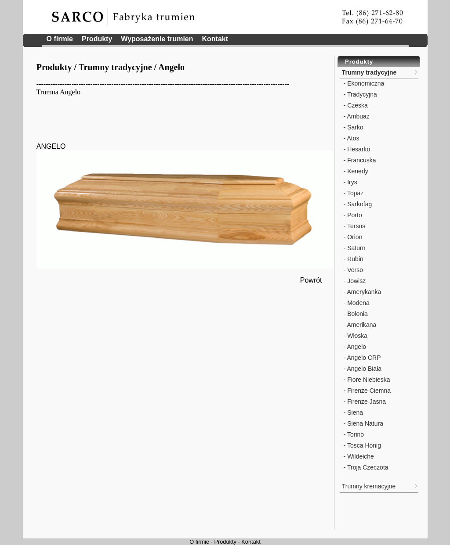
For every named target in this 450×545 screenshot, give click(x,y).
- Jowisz (354, 280)
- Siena (352, 412)
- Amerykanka (361, 291)
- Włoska (354, 335)
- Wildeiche (358, 456)
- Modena (356, 302)
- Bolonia (355, 313)
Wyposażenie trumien (157, 39)
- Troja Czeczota (365, 467)
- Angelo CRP (361, 357)
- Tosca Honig (361, 445)
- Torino (353, 434)
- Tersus (353, 225)
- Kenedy (355, 171)
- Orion (352, 236)
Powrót (311, 280)
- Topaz (353, 193)
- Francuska (359, 160)
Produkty (97, 39)
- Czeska (355, 105)
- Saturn (354, 247)
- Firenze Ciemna (366, 390)
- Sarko (352, 127)
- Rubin (352, 258)
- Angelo (354, 346)
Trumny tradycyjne (115, 67)
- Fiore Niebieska (366, 379)
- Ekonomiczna (363, 83)
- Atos (350, 138)
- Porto (352, 215)
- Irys (349, 182)
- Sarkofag (357, 204)
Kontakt (215, 39)
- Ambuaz (356, 116)
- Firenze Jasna (364, 401)
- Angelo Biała (361, 368)
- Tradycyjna (359, 94)
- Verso (352, 269)
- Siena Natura (362, 423)
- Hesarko (356, 149)
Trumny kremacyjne (369, 486)
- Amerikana (359, 324)
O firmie (60, 39)
